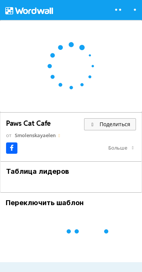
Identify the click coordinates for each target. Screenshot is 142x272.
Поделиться (110, 124)
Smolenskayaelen (35, 135)
